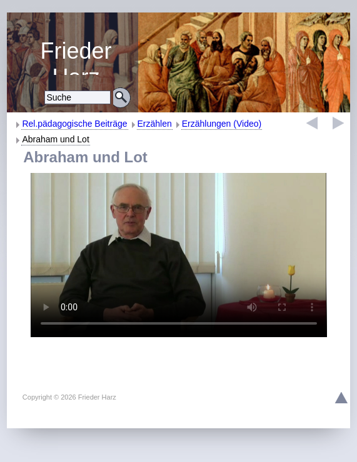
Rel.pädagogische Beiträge (74, 124)
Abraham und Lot (55, 139)
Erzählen (155, 124)
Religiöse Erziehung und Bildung (75, 56)
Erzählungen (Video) (221, 124)
